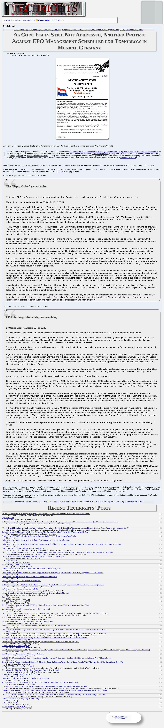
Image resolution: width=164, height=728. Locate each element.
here (61, 172)
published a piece (93, 170)
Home (8, 20)
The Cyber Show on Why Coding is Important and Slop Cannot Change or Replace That (33, 557)
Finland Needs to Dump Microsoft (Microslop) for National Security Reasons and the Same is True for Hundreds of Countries (46, 514)
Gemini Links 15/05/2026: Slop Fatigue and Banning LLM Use (24, 699)
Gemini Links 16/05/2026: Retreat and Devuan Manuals (21, 581)
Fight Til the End (8, 518)
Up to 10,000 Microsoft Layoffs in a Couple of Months (21, 675)
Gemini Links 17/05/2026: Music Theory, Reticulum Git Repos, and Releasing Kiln (31, 569)
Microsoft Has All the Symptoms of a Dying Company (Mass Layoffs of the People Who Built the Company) (40, 642)
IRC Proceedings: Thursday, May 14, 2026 (17, 707)
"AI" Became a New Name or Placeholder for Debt (20, 589)
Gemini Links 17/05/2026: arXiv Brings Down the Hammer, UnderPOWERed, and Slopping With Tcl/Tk (39, 537)
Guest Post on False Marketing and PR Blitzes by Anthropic (23, 654)
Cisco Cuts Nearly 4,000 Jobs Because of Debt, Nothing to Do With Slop (27, 622)
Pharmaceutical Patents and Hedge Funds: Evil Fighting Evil (37, 30)
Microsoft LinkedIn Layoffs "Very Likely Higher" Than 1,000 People (26, 610)
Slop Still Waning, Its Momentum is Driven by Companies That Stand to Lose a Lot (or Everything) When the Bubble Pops (45, 533)
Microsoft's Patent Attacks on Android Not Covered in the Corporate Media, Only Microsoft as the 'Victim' (102, 30)
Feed (62, 20)
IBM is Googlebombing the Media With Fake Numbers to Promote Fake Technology (31, 671)
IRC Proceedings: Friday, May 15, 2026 (16, 602)
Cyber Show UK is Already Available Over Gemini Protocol (23, 549)
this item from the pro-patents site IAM (82, 488)
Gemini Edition (29, 20)
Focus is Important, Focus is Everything (16, 646)
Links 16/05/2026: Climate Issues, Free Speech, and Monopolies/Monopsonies (29, 577)
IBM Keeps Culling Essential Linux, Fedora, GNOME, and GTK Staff (26, 618)
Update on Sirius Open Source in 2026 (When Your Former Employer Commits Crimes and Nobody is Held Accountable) (44, 687)
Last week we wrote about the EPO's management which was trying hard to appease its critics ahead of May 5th (114, 152)
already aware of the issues (37, 156)
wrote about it (36, 170)
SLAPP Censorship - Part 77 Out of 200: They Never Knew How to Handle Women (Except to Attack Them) (40, 683)
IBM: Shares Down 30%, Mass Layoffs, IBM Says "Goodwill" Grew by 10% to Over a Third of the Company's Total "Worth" (46, 606)
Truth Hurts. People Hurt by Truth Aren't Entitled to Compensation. (25, 679)
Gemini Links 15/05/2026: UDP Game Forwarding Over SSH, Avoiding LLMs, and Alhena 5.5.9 (36, 626)
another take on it (129, 158)
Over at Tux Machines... (10, 561)
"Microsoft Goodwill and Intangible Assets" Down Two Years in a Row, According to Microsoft (35, 593)
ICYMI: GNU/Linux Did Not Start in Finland (18, 667)
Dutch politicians (16, 156)
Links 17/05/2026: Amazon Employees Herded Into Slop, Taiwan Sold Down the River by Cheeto (36, 541)
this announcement (101, 154)
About (15, 20)
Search (56, 20)
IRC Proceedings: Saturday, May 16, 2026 (16, 565)
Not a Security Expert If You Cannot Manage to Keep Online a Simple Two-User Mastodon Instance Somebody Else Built (45, 638)
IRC (20, 20)
